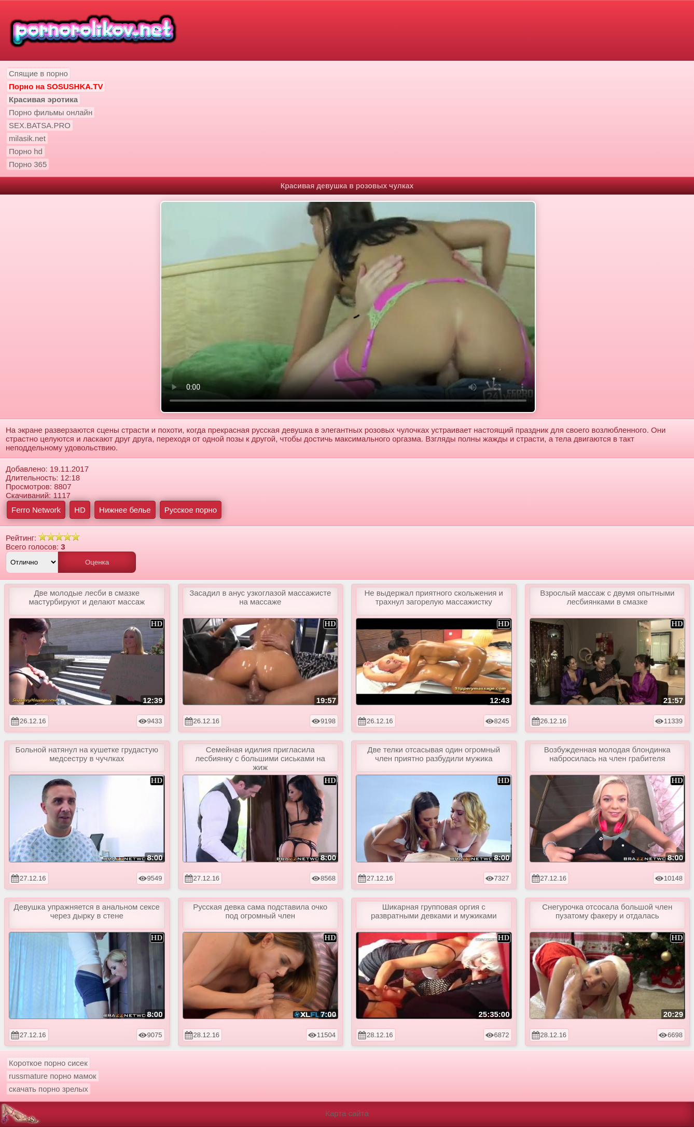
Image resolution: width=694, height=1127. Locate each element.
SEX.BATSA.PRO (40, 125)
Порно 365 (28, 164)
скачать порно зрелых (48, 1088)
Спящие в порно (38, 73)
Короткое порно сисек (48, 1063)
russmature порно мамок (52, 1075)
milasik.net (27, 138)
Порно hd (26, 151)
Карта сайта (347, 1113)
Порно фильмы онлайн (50, 112)
